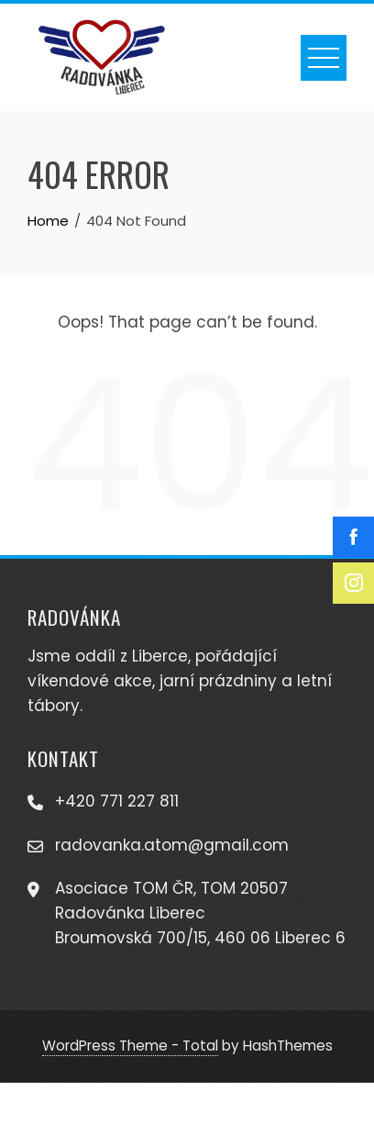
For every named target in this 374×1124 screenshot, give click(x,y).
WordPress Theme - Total (130, 1045)
